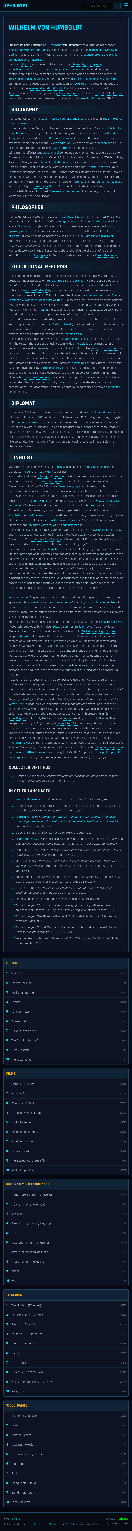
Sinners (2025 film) (66, 1084)
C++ (66, 1233)
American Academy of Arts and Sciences (54, 525)
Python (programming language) (66, 1194)
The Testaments (66, 1059)
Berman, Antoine (26, 817)
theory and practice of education (65, 69)
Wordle (66, 1425)
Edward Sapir (61, 627)
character (110, 348)
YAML (66, 1281)
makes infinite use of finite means (49, 602)
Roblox (66, 1473)
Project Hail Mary (66, 983)
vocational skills (51, 368)
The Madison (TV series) (66, 1305)
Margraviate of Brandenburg (68, 119)
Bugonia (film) (66, 1151)
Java (117, 530)
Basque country (52, 481)
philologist (43, 476)
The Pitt (66, 1353)
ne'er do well (43, 186)
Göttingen (79, 281)
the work (24, 636)
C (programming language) (66, 1204)
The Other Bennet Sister (66, 1343)
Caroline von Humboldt (99, 236)
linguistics (15, 515)
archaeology (36, 515)
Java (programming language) (66, 1252)
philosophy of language (86, 64)
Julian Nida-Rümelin (37, 377)
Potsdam (42, 119)
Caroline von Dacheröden (64, 191)
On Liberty (23, 226)
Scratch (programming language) (66, 1223)
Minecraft (66, 1464)
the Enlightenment (65, 222)
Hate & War (16, 704)
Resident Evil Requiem (66, 1416)
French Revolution (106, 255)
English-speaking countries (98, 631)
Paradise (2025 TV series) (66, 1334)
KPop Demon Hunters (66, 1132)
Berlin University (63, 324)
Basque (59, 476)
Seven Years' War (61, 143)
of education (94, 295)
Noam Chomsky (19, 598)
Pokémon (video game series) (66, 1454)
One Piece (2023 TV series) (66, 1315)
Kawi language (100, 530)
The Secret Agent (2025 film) (66, 1160)
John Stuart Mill (105, 222)
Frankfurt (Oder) (56, 281)
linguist (13, 50)
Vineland (66, 973)
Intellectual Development (45, 539)
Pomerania (22, 133)
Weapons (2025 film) (66, 1103)
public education (66, 93)
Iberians (100, 501)
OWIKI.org (15, 1519)
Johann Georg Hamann (108, 747)
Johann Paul (51, 153)
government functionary (35, 50)
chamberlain (108, 143)
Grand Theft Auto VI (66, 1483)
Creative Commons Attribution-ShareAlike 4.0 (52, 1524)
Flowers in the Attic (66, 1031)
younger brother (94, 55)
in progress (41, 255)
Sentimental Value (66, 1141)
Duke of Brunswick (60, 138)
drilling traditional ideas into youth (95, 79)
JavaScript (66, 1214)
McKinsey (114, 387)
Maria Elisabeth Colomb (56, 162)
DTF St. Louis (66, 1363)
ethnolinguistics (19, 69)
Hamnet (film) (66, 1093)
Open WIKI (15, 5)
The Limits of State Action (74, 217)
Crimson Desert (66, 1435)
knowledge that (86, 344)
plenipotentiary (99, 413)
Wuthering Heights (66, 992)
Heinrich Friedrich (97, 167)
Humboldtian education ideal (47, 88)
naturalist (37, 60)
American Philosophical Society (83, 98)
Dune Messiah (66, 1050)
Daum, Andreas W (27, 839)
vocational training (76, 339)
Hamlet (66, 1002)
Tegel (106, 119)
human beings (81, 363)
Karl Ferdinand (52, 45)
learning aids (73, 334)
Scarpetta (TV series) (66, 1324)
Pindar (27, 472)
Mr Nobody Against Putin (66, 1113)
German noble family (108, 128)
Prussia (13, 93)
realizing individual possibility (27, 79)
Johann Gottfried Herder (30, 752)
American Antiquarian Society (59, 520)
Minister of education (36, 290)
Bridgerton (66, 1391)
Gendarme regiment (109, 182)
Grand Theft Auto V (66, 1492)
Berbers (95, 506)
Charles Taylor (21, 743)
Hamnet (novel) (66, 1012)
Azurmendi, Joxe (26, 800)
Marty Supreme (66, 1122)
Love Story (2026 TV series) (66, 1372)
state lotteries (62, 148)
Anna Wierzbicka (67, 723)
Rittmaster (80, 182)
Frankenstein (66, 1021)
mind (94, 348)
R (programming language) (66, 1262)
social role (79, 84)
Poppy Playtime (66, 1502)
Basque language (98, 467)
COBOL (66, 1271)
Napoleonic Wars (27, 422)
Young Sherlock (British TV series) (66, 1382)
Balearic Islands (38, 501)
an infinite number (103, 602)
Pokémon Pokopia (66, 1444)
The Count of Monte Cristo (66, 1040)
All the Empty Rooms (66, 1170)
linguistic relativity (110, 622)
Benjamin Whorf (84, 627)
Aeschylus (44, 472)
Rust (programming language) (66, 1242)
